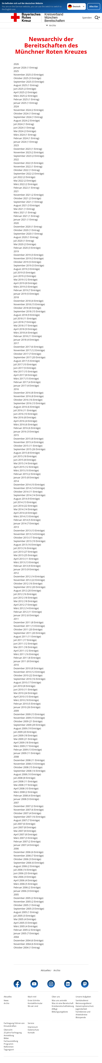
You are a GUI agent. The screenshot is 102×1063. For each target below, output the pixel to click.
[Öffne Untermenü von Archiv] (51, 25)
